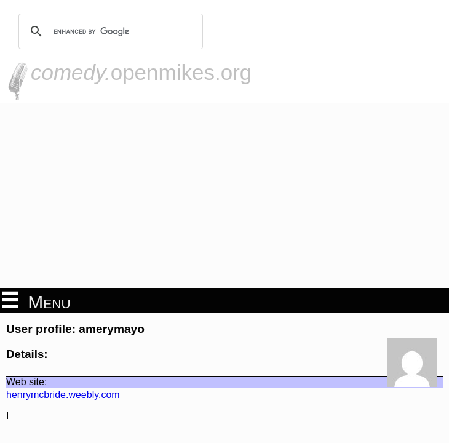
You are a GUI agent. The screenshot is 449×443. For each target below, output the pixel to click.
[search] (109, 31)
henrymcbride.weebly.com (63, 394)
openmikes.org (141, 72)
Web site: (26, 382)
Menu (36, 301)
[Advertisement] (224, 196)
